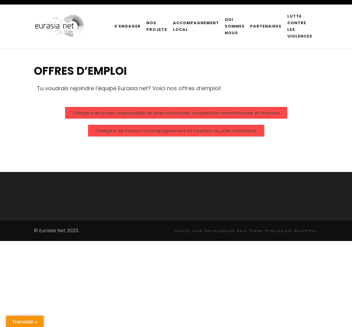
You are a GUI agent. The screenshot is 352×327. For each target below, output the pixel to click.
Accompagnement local (196, 26)
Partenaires (266, 26)
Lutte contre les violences (299, 26)
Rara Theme (250, 230)
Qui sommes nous (235, 26)
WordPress (305, 230)
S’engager (127, 26)
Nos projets (156, 26)
